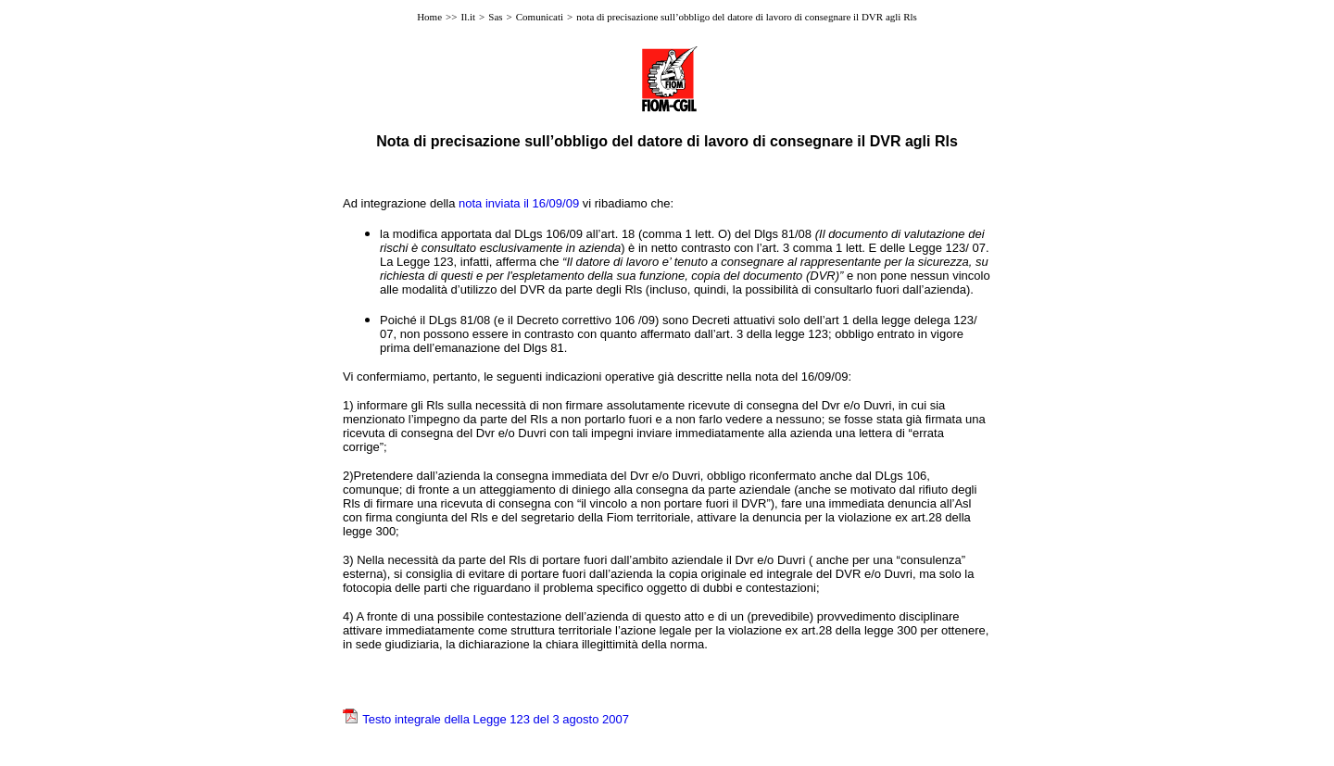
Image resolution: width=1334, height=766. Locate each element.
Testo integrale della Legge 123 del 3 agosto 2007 (495, 719)
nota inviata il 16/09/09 (519, 203)
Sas (495, 16)
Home (429, 16)
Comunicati (539, 16)
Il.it (467, 16)
